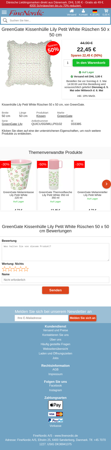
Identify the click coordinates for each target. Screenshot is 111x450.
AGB (55, 369)
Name (6, 274)
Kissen (41, 116)
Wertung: (13, 263)
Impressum (55, 374)
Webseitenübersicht (55, 348)
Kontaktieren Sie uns (55, 334)
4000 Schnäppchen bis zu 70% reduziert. (55, 5)
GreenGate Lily (12, 124)
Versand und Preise (55, 330)
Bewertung (9, 240)
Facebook (55, 385)
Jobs (55, 358)
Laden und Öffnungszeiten (55, 353)
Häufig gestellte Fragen (55, 344)
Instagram (55, 390)
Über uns (55, 339)
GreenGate (64, 116)
